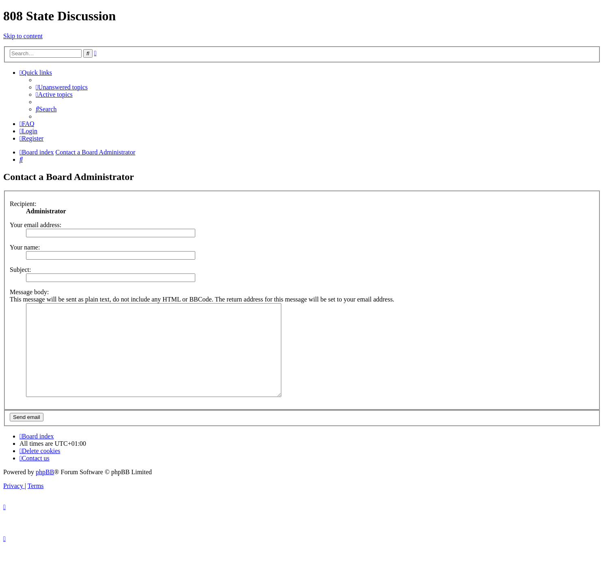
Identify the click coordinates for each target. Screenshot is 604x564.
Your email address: (35, 224)
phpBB (45, 490)
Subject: (20, 269)
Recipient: (23, 203)
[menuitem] (62, 87)
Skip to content (23, 36)
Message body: (29, 292)
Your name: (25, 247)
